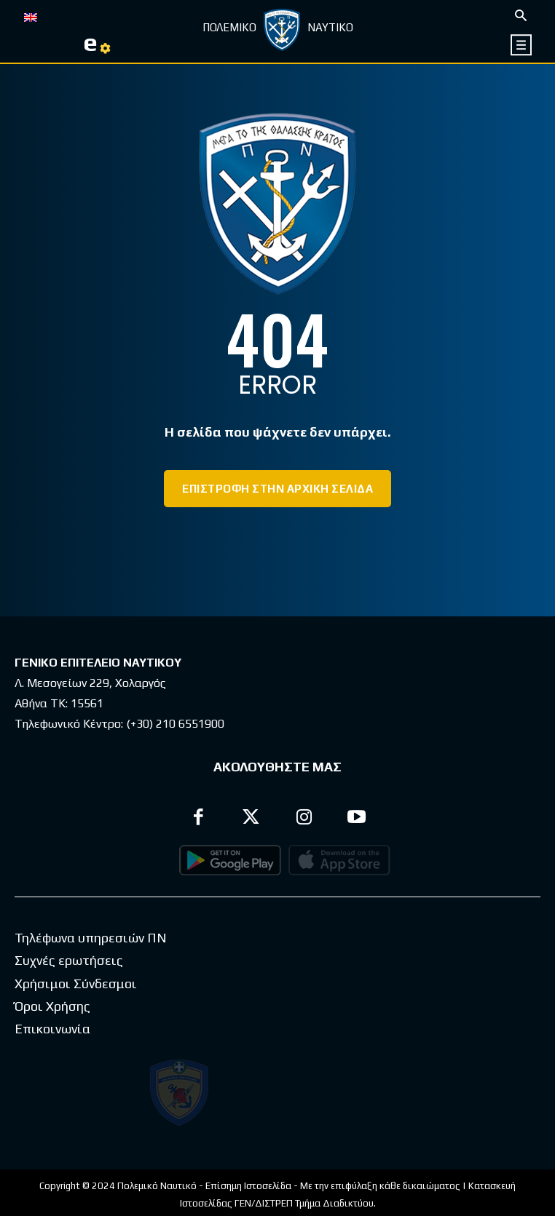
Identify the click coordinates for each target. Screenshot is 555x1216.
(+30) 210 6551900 (175, 724)
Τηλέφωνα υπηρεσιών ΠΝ (91, 962)
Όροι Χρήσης (52, 1030)
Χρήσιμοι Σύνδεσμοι (76, 1008)
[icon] (522, 44)
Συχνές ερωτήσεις (69, 985)
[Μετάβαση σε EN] (30, 16)
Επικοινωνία (52, 1053)
